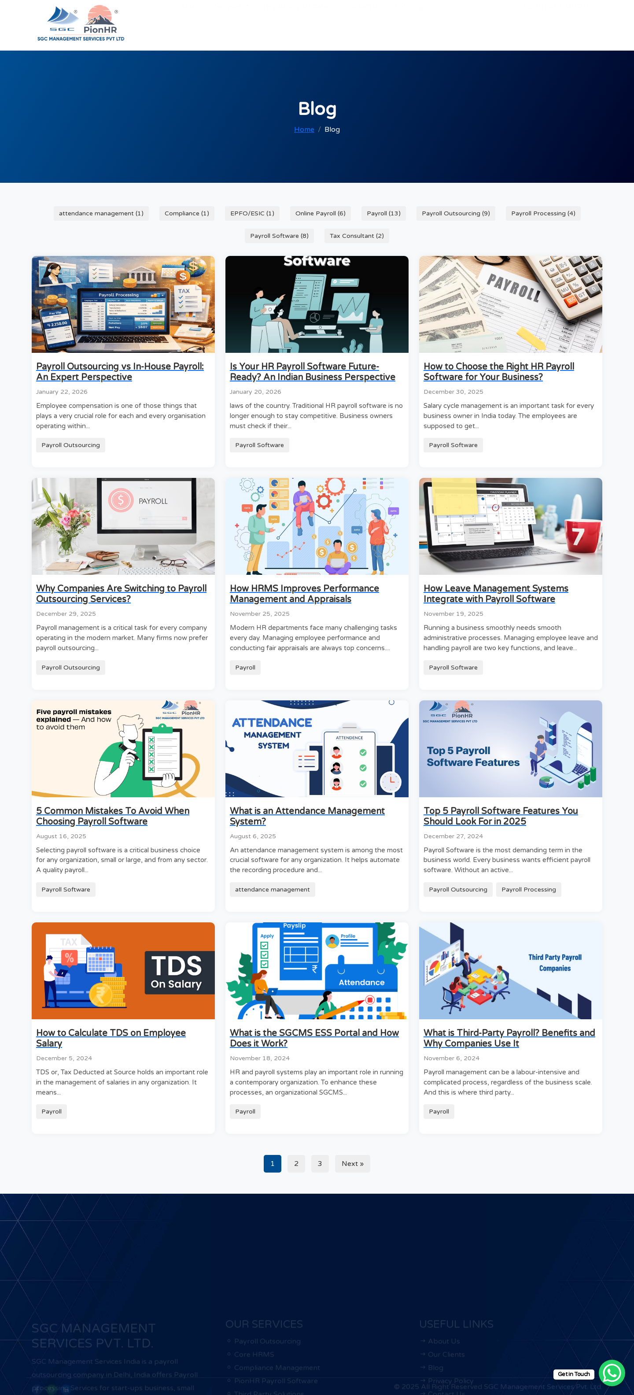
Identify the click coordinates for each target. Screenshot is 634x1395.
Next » (353, 1163)
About (190, 23)
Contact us (363, 23)
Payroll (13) (384, 213)
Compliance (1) (187, 213)
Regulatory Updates (297, 23)
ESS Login (411, 23)
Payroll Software (259, 445)
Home (304, 129)
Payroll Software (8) (279, 236)
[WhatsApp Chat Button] (612, 1373)
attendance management (272, 889)
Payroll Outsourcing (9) (456, 213)
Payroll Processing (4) (543, 213)
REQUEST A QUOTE (557, 23)
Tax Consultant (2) (357, 236)
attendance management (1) (101, 213)
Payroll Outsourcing (70, 445)
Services (229, 23)
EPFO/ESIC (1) (252, 213)
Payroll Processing (528, 889)
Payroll (245, 667)
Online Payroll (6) (320, 213)
